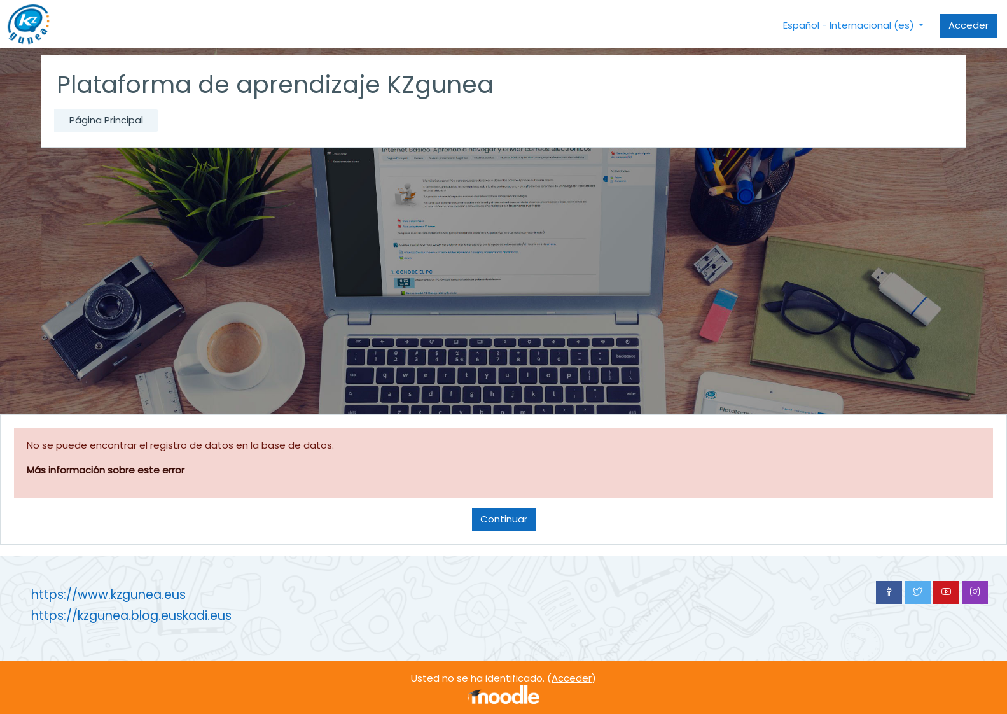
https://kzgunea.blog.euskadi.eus (131, 615)
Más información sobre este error (105, 470)
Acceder (968, 25)
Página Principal (106, 120)
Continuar (503, 519)
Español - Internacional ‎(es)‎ (850, 25)
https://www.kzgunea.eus (108, 594)
